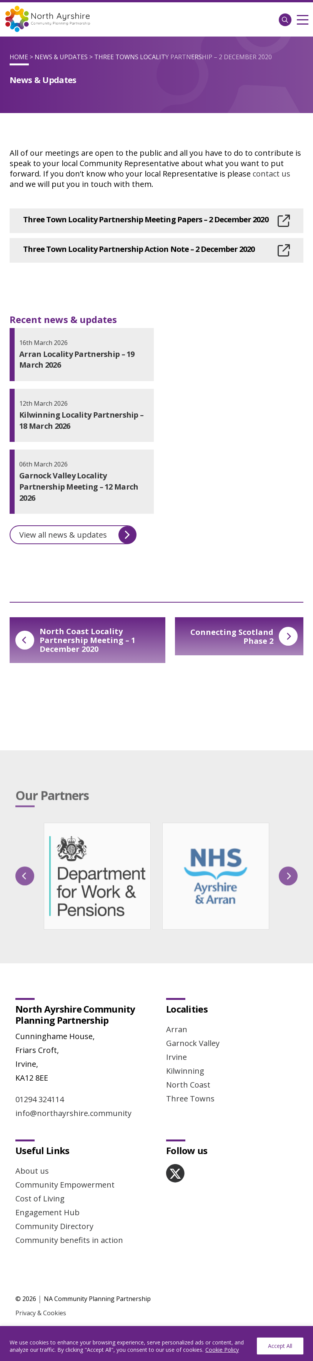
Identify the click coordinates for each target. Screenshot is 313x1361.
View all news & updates (77, 535)
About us (32, 1171)
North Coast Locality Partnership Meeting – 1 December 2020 (75, 640)
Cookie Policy (222, 1349)
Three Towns (190, 1098)
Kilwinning (185, 1071)
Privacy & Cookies (40, 1313)
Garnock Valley (193, 1043)
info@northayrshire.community (73, 1113)
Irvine (176, 1057)
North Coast (188, 1084)
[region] (156, 1343)
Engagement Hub (47, 1212)
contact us (271, 173)
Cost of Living (40, 1198)
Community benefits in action (69, 1240)
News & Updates (61, 57)
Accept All (280, 1345)
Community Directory (54, 1226)
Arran (176, 1029)
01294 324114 (39, 1099)
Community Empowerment (65, 1184)
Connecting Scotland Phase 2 (244, 636)
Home (19, 57)
